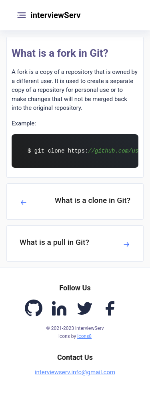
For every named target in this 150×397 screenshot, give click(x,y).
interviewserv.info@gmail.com (75, 372)
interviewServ (55, 15)
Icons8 (84, 336)
